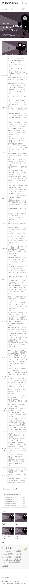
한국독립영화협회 (10, 3)
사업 (5, 495)
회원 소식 (22, 9)
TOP (26, 577)
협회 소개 (4, 9)
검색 (22, 3)
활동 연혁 (9, 495)
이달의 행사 (14, 9)
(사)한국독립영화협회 (6, 577)
